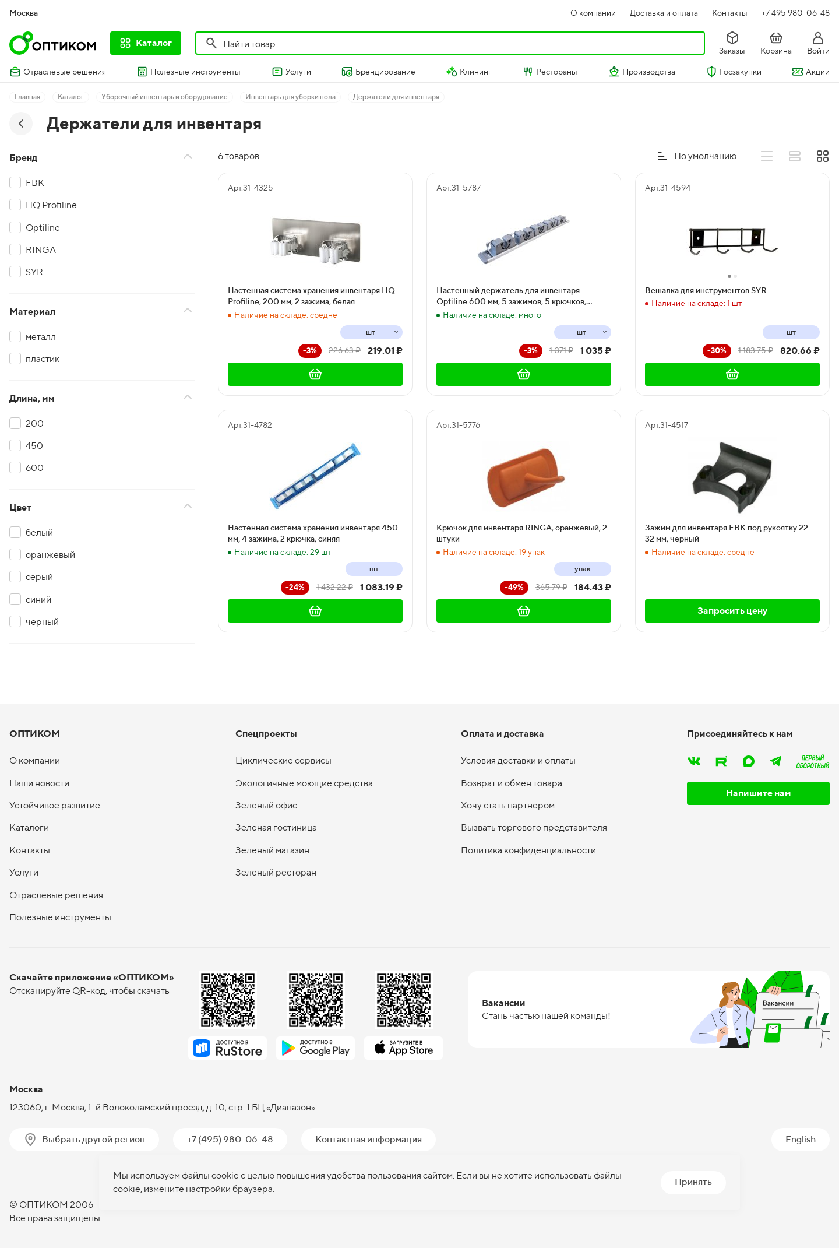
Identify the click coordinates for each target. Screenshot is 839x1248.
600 (35, 467)
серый (39, 576)
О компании (593, 12)
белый (39, 532)
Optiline (43, 227)
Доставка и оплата (664, 12)
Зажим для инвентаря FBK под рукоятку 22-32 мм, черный (728, 533)
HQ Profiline (51, 204)
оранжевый (50, 554)
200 (35, 423)
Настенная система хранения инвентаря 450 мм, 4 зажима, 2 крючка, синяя (313, 533)
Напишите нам (758, 793)
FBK (35, 182)
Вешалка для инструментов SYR (706, 290)
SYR (34, 271)
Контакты (730, 12)
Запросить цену (732, 610)
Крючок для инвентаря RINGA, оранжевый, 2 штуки (521, 533)
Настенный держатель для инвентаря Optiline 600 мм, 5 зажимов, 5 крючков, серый (511, 297)
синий (38, 599)
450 (34, 445)
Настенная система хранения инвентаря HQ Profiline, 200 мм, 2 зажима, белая (311, 296)
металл (41, 336)
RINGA (41, 249)
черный (42, 621)
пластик (42, 358)
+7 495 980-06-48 (796, 12)
